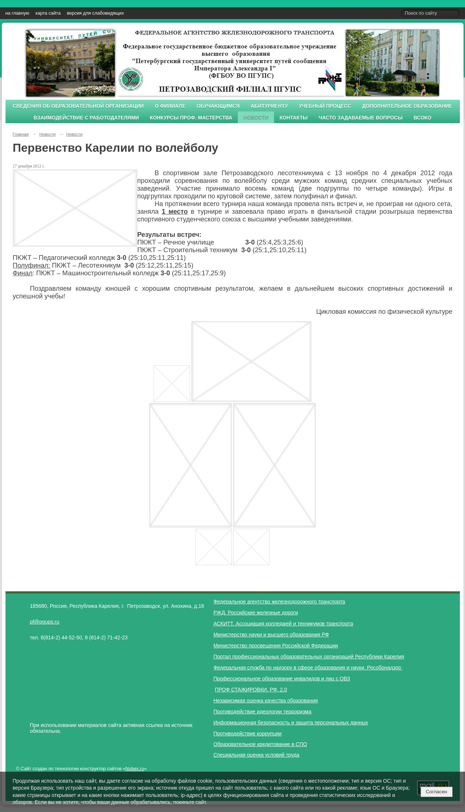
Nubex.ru (134, 768)
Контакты (294, 118)
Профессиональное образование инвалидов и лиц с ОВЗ (281, 678)
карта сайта (48, 13)
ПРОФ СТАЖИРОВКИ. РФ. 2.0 (251, 689)
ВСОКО (423, 118)
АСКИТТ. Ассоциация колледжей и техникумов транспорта (283, 624)
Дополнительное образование (407, 106)
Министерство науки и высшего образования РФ (271, 635)
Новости (256, 118)
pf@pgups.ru (44, 622)
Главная (21, 134)
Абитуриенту (269, 106)
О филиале (170, 106)
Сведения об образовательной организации (78, 106)
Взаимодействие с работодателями (86, 118)
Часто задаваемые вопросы (361, 118)
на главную (17, 13)
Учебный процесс (325, 106)
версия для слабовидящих (95, 13)
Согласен (436, 791)
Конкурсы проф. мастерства (191, 118)
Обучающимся (218, 106)
